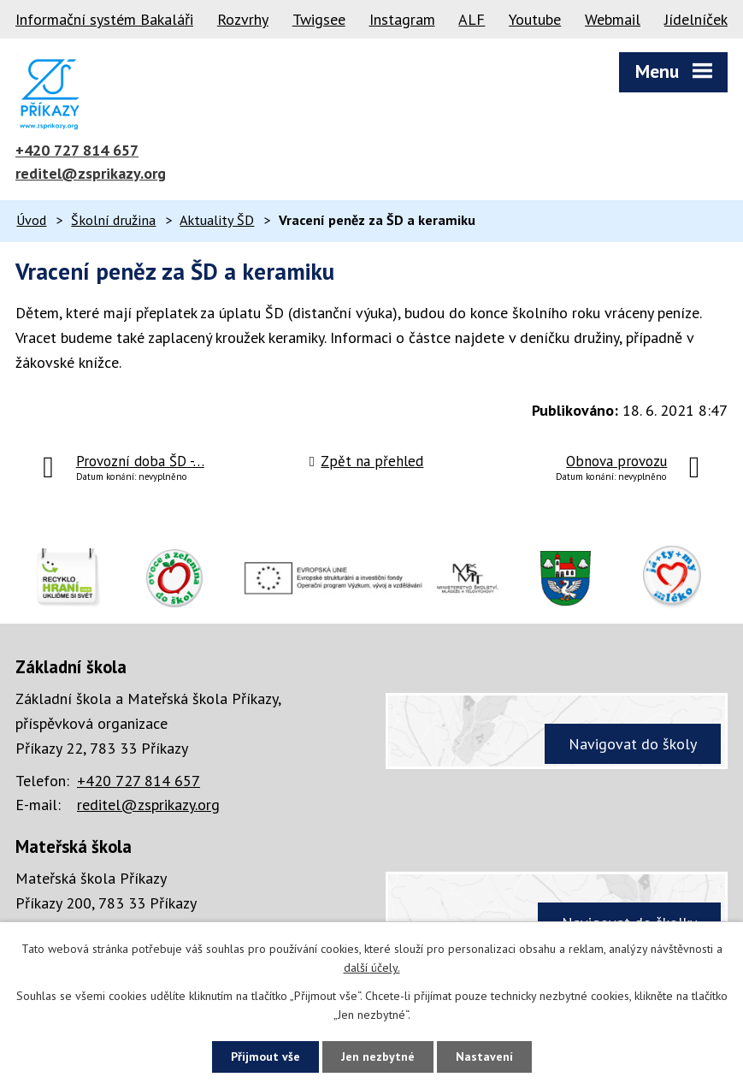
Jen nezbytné (378, 1056)
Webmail (612, 19)
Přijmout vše (265, 1056)
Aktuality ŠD (217, 219)
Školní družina (113, 219)
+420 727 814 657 (77, 150)
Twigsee (318, 19)
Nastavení (484, 1056)
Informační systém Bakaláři (104, 19)
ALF (471, 19)
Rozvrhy (242, 19)
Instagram (402, 19)
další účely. (372, 968)
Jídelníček (696, 19)
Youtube (535, 19)
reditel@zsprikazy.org (90, 173)
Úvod (31, 219)
